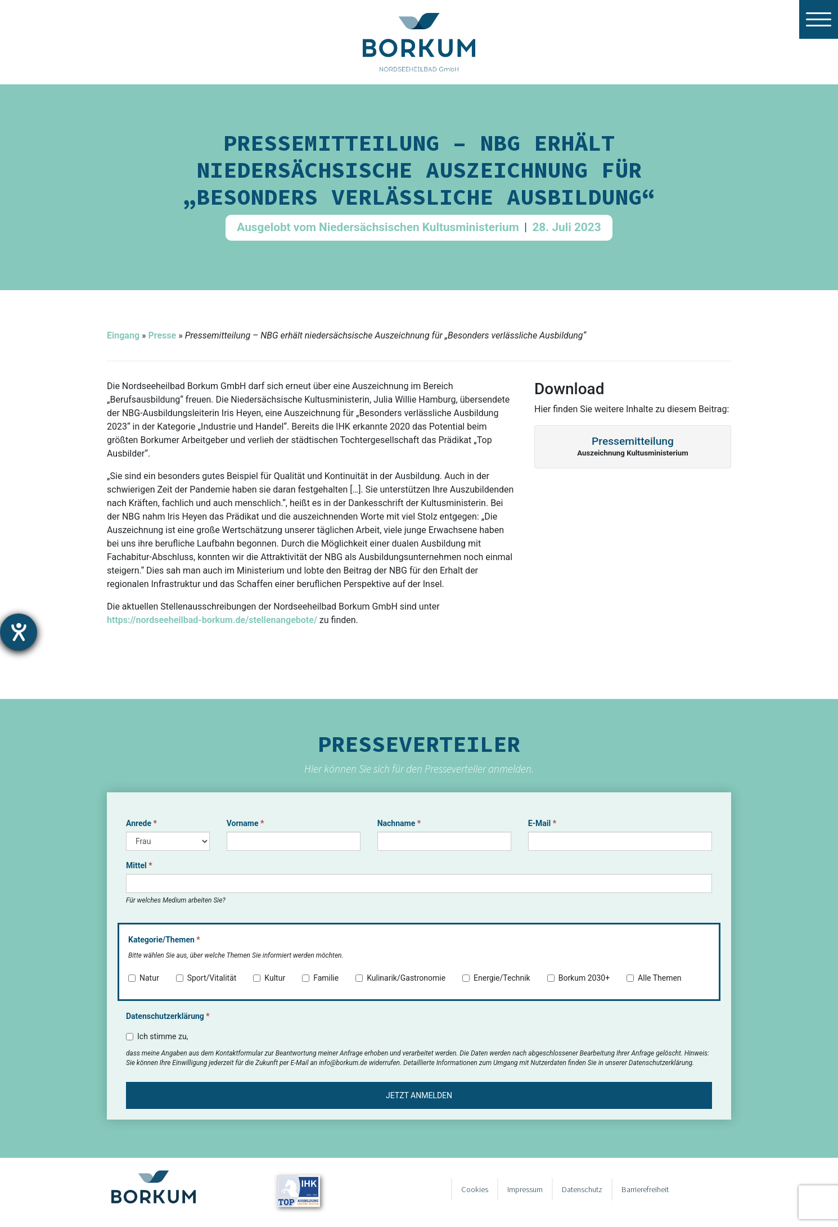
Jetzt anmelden (419, 1095)
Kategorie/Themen (164, 939)
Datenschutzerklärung (168, 1016)
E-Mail (542, 823)
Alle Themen (654, 977)
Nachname (399, 823)
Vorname (245, 823)
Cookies (474, 1189)
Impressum (525, 1189)
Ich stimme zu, (157, 1036)
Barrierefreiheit (645, 1189)
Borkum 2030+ (578, 977)
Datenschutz (582, 1189)
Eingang (123, 335)
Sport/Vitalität (206, 977)
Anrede (141, 823)
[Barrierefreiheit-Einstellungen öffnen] (18, 632)
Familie (320, 977)
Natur (143, 977)
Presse (162, 335)
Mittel (139, 865)
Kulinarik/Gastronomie (400, 977)
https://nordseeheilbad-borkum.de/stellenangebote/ (212, 620)
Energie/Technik (496, 977)
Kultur (269, 977)
